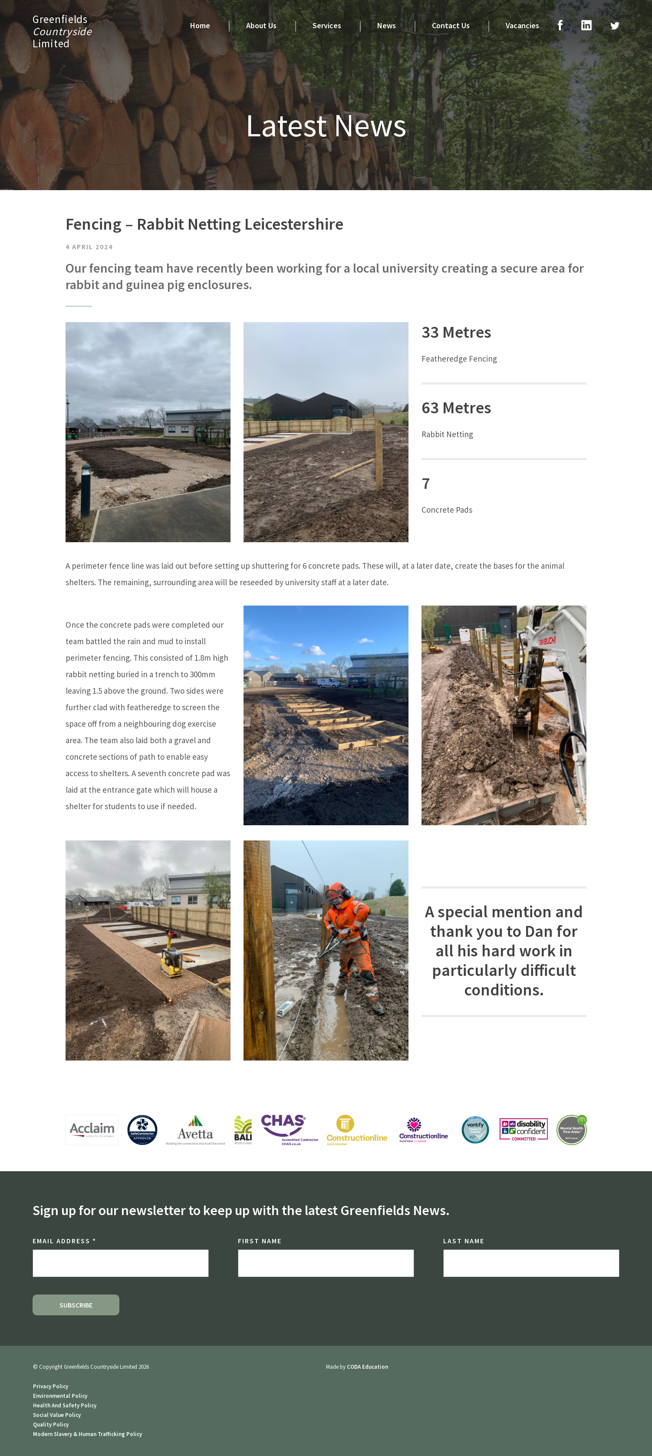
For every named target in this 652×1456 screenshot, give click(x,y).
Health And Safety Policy (64, 1405)
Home (200, 25)
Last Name (463, 1240)
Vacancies (522, 25)
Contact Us (451, 25)
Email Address (64, 1240)
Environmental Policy (60, 1396)
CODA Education (367, 1366)
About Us (261, 25)
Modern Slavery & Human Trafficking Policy (87, 1434)
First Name (260, 1240)
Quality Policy (51, 1424)
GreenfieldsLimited (62, 31)
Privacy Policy (50, 1386)
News (386, 25)
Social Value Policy (57, 1415)
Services (327, 25)
